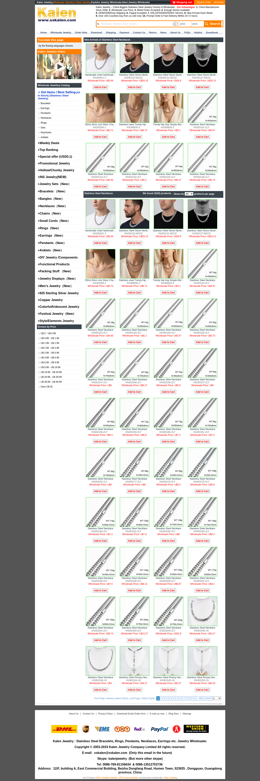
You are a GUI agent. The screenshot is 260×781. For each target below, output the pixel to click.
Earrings (44, 108)
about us (175, 32)
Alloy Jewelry (170, 777)
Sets (41, 127)
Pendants (44, 113)
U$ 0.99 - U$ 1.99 (48, 338)
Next (208, 698)
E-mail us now (157, 713)
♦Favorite (218, 2)
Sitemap (187, 713)
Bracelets (44, 103)
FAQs (187, 32)
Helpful (198, 32)
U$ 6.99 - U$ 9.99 (48, 362)
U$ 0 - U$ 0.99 (47, 333)
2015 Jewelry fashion (107, 777)
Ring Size (173, 713)
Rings (42, 122)
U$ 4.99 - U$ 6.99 (48, 357)
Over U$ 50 (45, 386)
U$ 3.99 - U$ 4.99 (48, 352)
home (43, 32)
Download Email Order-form (131, 713)
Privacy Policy (105, 713)
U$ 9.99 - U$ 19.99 (49, 367)
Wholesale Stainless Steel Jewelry (71, 2)
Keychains (44, 132)
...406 (200, 698)
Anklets (43, 137)
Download (96, 32)
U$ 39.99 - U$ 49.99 (50, 382)
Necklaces (44, 118)
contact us (139, 32)
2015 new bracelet (128, 777)
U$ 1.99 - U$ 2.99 (48, 343)
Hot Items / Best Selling (59, 95)
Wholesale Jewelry (60, 32)
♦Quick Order (204, 2)
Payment (124, 32)
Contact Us (88, 713)
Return (153, 32)
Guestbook (212, 32)
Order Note (81, 32)
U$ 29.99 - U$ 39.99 (50, 377)
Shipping (111, 32)
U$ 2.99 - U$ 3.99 (48, 348)
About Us (73, 713)
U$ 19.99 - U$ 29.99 (50, 372)
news (163, 32)
